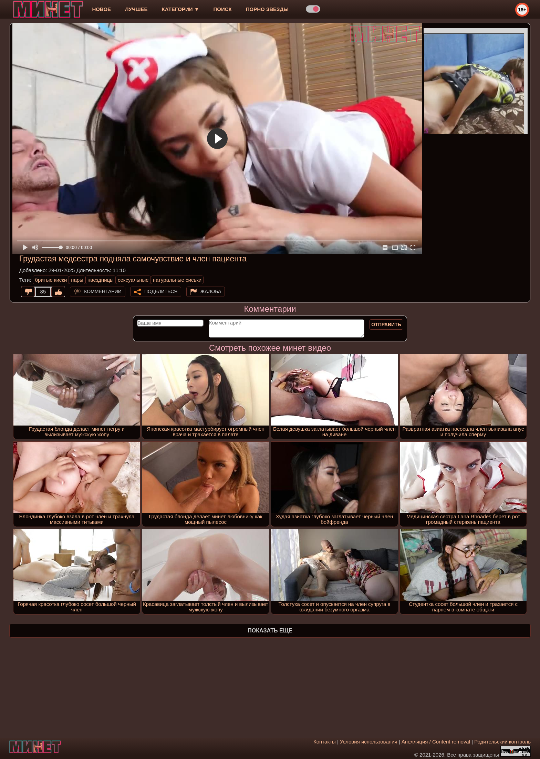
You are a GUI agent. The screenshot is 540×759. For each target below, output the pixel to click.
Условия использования (368, 742)
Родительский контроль (502, 742)
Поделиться (160, 291)
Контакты (324, 742)
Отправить (386, 324)
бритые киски (51, 280)
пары (77, 280)
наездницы (100, 280)
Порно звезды (267, 9)
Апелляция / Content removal (436, 742)
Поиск (223, 9)
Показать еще (270, 630)
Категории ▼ (180, 9)
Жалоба (210, 291)
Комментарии (103, 291)
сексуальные (133, 280)
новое (101, 9)
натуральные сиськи (177, 280)
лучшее (136, 9)
